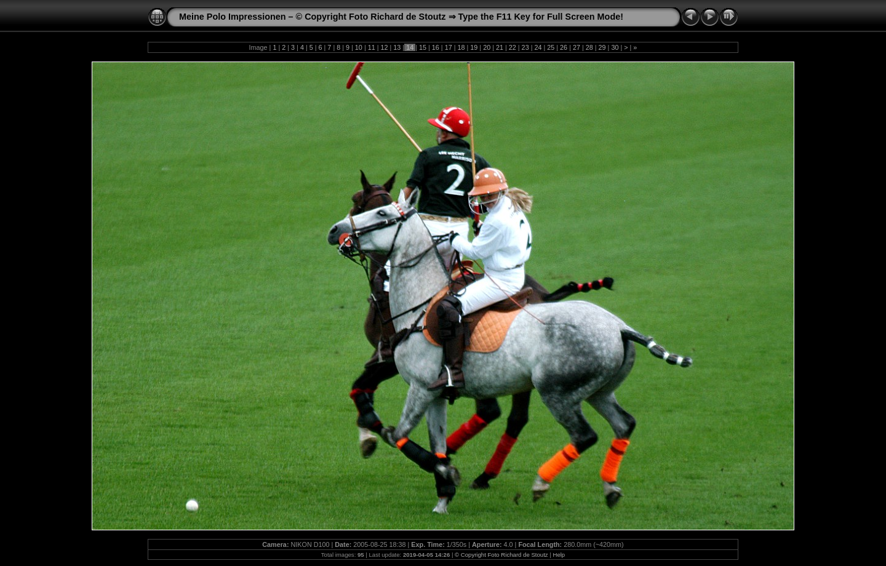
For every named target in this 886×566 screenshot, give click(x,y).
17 (448, 47)
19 (473, 47)
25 (550, 47)
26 (563, 47)
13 (396, 47)
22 (512, 47)
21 (499, 47)
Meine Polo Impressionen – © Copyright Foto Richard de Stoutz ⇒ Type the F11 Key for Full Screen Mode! (401, 17)
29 (602, 47)
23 (525, 47)
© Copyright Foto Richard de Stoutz (501, 554)
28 (589, 47)
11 (371, 47)
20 (486, 47)
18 (460, 47)
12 (384, 47)
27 (576, 47)
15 (422, 47)
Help (559, 554)
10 (358, 47)
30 (614, 47)
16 (435, 47)
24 (537, 47)
